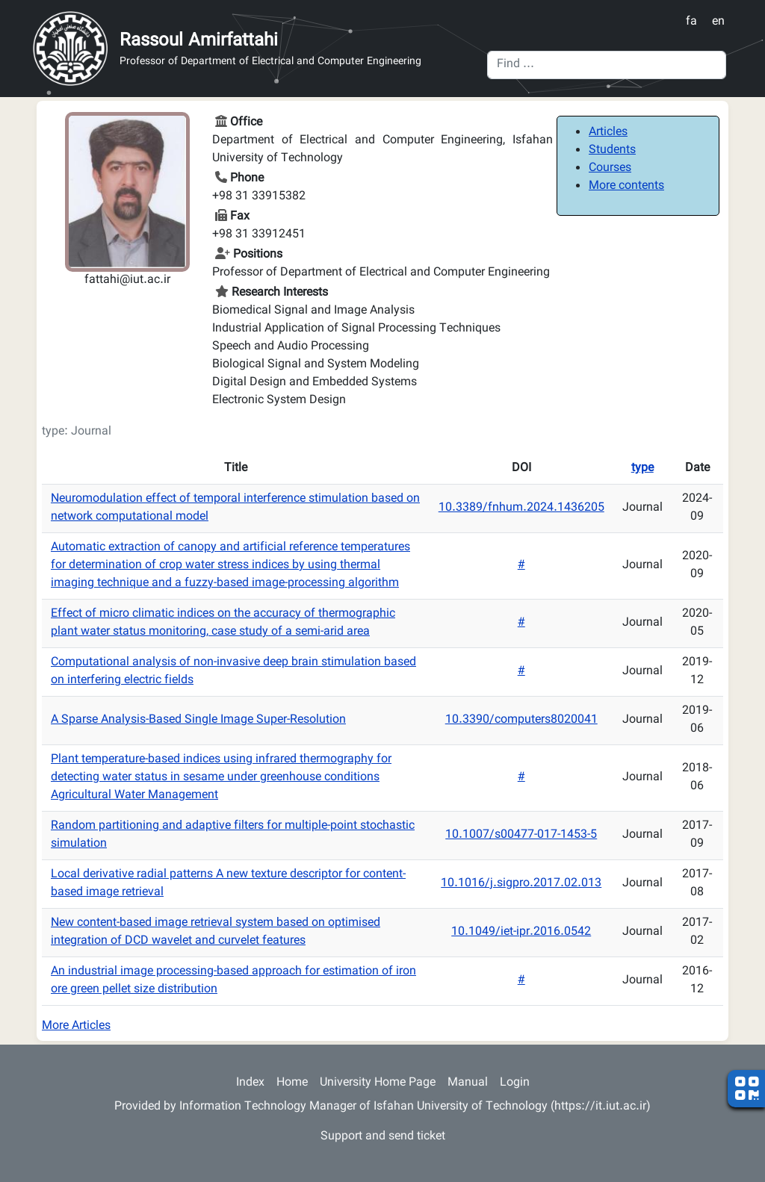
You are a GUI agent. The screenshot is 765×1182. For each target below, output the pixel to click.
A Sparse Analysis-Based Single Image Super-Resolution (198, 720)
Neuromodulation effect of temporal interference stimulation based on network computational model (235, 508)
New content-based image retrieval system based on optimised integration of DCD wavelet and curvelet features (215, 932)
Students (612, 150)
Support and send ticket (382, 1136)
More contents (626, 186)
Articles (608, 132)
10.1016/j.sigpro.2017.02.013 (521, 883)
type (642, 468)
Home (292, 1083)
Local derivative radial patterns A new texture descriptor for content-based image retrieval (228, 883)
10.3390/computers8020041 (521, 720)
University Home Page (378, 1083)
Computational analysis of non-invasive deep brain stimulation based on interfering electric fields (233, 671)
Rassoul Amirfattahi (199, 41)
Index (250, 1083)
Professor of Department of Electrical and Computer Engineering (270, 62)
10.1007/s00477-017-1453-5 (521, 835)
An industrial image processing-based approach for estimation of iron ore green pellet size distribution (233, 980)
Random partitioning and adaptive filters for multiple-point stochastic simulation (233, 835)
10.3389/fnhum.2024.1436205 (521, 508)
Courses (610, 168)
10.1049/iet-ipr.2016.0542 (521, 932)
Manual (467, 1083)
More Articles (76, 1026)
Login (515, 1083)
